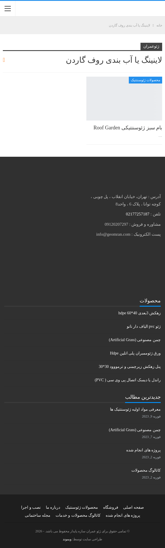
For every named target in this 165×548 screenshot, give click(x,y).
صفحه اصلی (133, 507)
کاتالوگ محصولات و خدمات (78, 515)
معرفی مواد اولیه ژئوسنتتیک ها (135, 409)
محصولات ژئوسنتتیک (145, 80)
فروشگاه (110, 507)
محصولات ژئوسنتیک (81, 507)
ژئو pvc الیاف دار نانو (144, 326)
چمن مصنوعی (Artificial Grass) (135, 340)
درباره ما (53, 507)
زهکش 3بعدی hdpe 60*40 (139, 313)
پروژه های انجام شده (143, 450)
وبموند (67, 539)
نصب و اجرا (31, 507)
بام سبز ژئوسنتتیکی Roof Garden (127, 128)
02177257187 (138, 214)
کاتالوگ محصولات (146, 470)
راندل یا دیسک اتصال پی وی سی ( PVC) (128, 380)
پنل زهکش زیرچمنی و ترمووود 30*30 (130, 366)
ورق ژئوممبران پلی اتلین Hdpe (135, 353)
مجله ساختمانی (38, 515)
